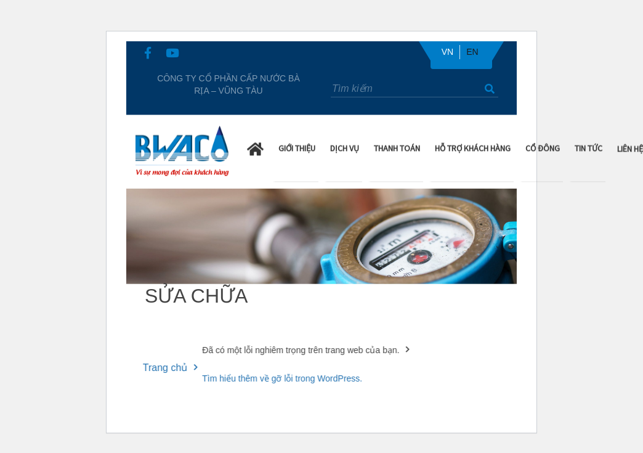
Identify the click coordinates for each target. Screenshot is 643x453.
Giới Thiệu (296, 147)
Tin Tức (588, 147)
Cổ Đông (542, 147)
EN (472, 52)
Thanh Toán (397, 147)
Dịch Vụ (344, 147)
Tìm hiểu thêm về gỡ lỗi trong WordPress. (278, 378)
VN (447, 52)
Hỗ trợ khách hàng (473, 147)
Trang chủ (161, 367)
